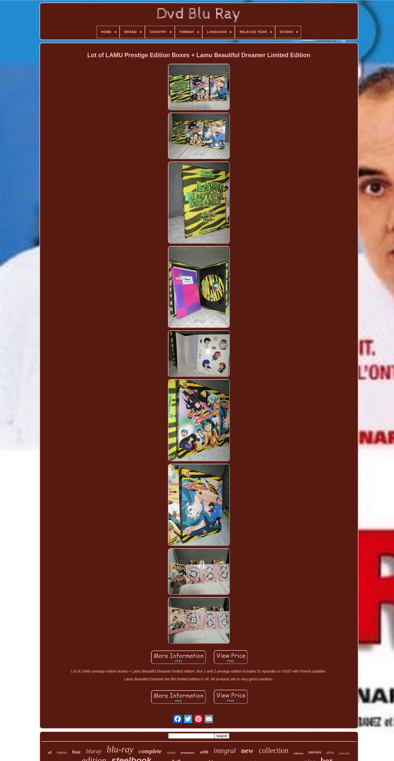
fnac (76, 751)
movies (315, 752)
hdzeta (62, 752)
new (247, 750)
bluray (93, 751)
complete (150, 751)
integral (225, 750)
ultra (330, 752)
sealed (171, 752)
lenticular (344, 753)
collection (273, 750)
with (203, 751)
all (50, 752)
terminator (188, 752)
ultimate (298, 753)
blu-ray (120, 749)
